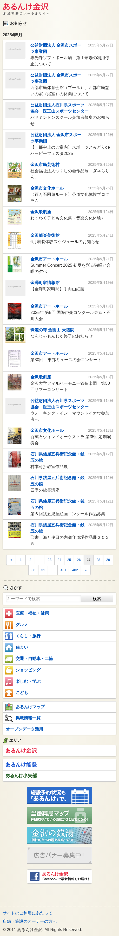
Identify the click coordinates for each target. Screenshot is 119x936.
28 (98, 560)
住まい (16, 647)
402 (75, 570)
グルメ (16, 625)
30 (33, 570)
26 (79, 560)
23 (49, 560)
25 (69, 560)
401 (63, 570)
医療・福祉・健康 (27, 613)
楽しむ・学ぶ (23, 681)
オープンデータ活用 (24, 729)
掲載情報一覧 (23, 718)
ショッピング (23, 670)
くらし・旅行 (23, 636)
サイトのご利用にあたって (27, 913)
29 (108, 560)
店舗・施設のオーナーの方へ (30, 921)
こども (16, 693)
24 (59, 560)
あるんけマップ (25, 707)
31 (43, 570)
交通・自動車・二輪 (29, 659)
